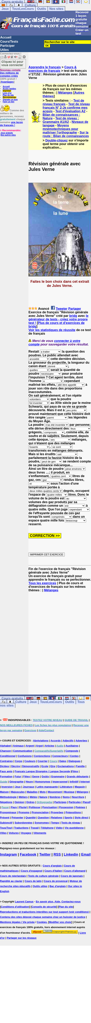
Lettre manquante (47, 786)
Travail (35, 827)
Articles (49, 745)
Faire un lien (8, 102)
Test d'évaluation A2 (70, 111)
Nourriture (78, 797)
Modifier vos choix (60, 922)
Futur (18, 776)
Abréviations (40, 740)
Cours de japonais (72, 875)
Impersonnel (59, 781)
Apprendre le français (44, 67)
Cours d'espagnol (31, 870)
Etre (52, 766)
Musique (69, 791)
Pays (14, 807)
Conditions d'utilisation (15, 906)
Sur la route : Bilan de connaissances (66, 134)
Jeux (5, 8)
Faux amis (6, 771)
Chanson (5, 750)
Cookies (42, 922)
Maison (4, 791)
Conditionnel (7, 755)
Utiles (4, 49)
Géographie (16, 781)
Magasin (80, 786)
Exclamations (65, 766)
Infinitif (74, 781)
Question (43, 817)
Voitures (14, 832)
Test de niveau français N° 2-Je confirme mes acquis (66, 107)
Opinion (19, 802)
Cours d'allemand (75, 870)
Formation (6, 776)
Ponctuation (49, 807)
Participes (60, 802)
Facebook (28, 854)
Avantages (7, 81)
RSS (57, 854)
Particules (75, 802)
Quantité (30, 817)
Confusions (25, 755)
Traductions (21, 827)
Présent (4, 817)
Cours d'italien (53, 870)
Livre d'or (7, 93)
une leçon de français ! (11, 124)
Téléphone (47, 827)
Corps (18, 761)
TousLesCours (23, 8)
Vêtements (39, 832)
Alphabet (5, 745)
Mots (43, 791)
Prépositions (73, 812)
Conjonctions (42, 755)
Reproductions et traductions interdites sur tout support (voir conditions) (44, 911)
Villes (3, 832)
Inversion (7, 786)
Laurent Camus (24, 901)
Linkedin (71, 854)
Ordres (30, 802)
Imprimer (7, 91)
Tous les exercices (42, 583)
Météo (33, 797)
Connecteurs (60, 755)
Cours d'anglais (52, 865)
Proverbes (57, 812)
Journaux (28, 786)
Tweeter (61, 308)
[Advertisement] (39, 640)
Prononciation (40, 812)
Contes (74, 755)
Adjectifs (68, 740)
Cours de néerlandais (13, 875)
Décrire (15, 766)
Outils (41, 8)
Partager (74, 308)
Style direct (81, 817)
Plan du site (8, 95)
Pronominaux (8, 812)
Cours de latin (33, 881)
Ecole (44, 766)
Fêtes (26, 776)
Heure (29, 781)
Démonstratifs (30, 766)
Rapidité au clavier (11, 881)
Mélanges (65, 92)
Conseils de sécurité (44, 906)
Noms (66, 797)
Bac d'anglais (57, 886)
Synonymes (42, 822)
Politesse (34, 807)
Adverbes (81, 740)
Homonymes (42, 781)
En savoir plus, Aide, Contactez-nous (58, 901)
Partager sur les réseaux (21, 937)
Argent (30, 745)
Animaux (18, 745)
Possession (66, 807)
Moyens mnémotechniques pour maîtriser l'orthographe (60, 129)
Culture (30, 5)
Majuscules (18, 791)
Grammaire (58, 776)
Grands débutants (77, 776)
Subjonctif (6, 822)
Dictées (4, 766)
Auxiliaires (72, 745)
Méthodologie (8, 797)
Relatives (56, 817)
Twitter (45, 854)
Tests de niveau (70, 822)
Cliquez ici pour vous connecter (12, 63)
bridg (73, 315)
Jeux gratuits (7, 133)
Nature (43, 797)
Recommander (9, 97)
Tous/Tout (6, 827)
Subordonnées (23, 822)
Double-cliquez (56, 140)
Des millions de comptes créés (10, 72)
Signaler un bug (10, 99)
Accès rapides (9, 89)
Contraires (6, 761)
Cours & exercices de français (52, 69)
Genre (35, 776)
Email (86, 854)
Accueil (5, 37)
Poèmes (80, 807)
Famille (80, 766)
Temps (55, 822)
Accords (55, 740)
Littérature (66, 786)
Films (74, 771)
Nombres (54, 797)
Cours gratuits (12, 698)
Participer (7, 45)
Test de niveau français (63, 102)
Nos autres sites (8, 135)
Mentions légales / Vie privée (17, 922)
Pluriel (23, 807)
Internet (85, 781)
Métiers (23, 797)
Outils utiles (40, 886)
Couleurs (29, 761)
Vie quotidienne (74, 827)
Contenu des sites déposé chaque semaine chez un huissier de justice (42, 916)
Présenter (17, 817)
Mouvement (55, 791)
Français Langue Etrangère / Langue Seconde (42, 771)
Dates (62, 761)
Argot (39, 745)
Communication (22, 750)
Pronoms (23, 812)
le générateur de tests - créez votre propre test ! (58, 319)
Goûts (45, 776)
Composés (71, 750)
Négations (6, 802)
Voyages (26, 832)
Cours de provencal (55, 881)
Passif (86, 802)
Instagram (8, 854)
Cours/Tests (9, 41)
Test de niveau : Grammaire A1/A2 (61, 120)
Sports (68, 817)
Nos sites (56, 8)
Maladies (32, 791)
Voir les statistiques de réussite (51, 330)
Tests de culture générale (43, 875)
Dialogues (74, 761)
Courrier (43, 761)
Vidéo (59, 827)
